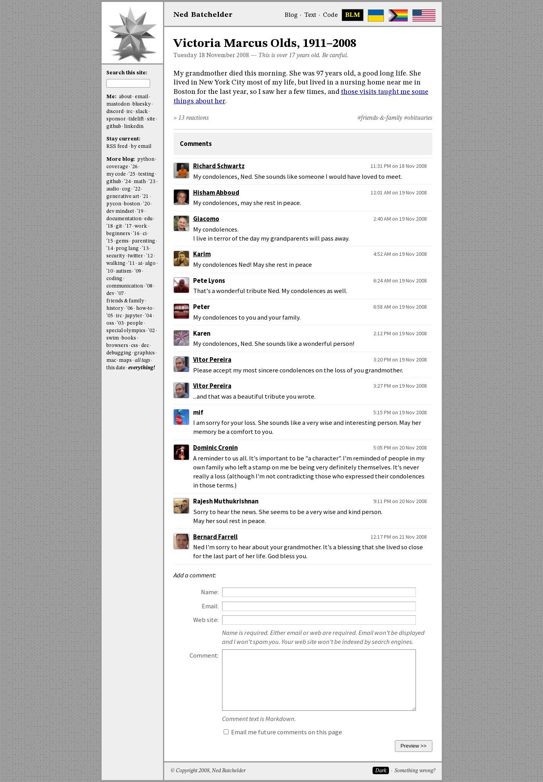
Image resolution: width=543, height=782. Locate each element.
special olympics (125, 330)
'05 (109, 315)
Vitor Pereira (212, 360)
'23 (152, 181)
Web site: (206, 620)
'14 (109, 248)
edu (148, 218)
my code (116, 174)
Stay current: (123, 139)
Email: (210, 606)
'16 (136, 233)
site (151, 119)
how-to (144, 308)
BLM (352, 15)
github (113, 126)
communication (124, 286)
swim (112, 338)
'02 (151, 330)
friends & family (125, 301)
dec (145, 345)
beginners (118, 233)
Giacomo (206, 219)
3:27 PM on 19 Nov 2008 (400, 385)
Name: (210, 592)
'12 (149, 256)
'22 (137, 189)
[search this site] (128, 83)
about (125, 96)
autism (123, 271)
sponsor (116, 119)
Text (310, 15)
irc (129, 111)
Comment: (204, 655)
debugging (118, 353)
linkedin (133, 126)
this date (115, 367)
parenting (143, 241)
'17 (128, 226)
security (115, 256)
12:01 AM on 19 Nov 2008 (399, 192)
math (140, 181)
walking (115, 263)
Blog (291, 15)
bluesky (142, 104)
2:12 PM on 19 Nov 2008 (400, 333)
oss (110, 323)
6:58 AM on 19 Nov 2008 (400, 306)
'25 (132, 174)
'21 (145, 196)
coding (114, 278)
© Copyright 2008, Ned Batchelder (208, 770)
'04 (148, 315)
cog (126, 189)
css (134, 345)
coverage (117, 166)
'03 (120, 323)
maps (125, 360)
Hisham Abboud (216, 193)
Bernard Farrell (215, 537)
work (140, 226)
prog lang (127, 248)
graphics (144, 353)
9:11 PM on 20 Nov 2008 (400, 501)
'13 (145, 248)
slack (142, 111)
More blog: (121, 159)
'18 (109, 226)
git (119, 226)
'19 (140, 211)
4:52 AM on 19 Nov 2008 (400, 253)
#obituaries (418, 118)
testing (146, 174)
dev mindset (120, 211)
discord (115, 111)
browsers (117, 345)
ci (145, 233)
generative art (122, 196)
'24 (127, 181)
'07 (120, 293)
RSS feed (116, 146)
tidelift (136, 119)
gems (122, 241)
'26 (134, 166)
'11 (131, 263)
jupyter (133, 315)
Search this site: (126, 73)
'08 (149, 286)
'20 (146, 204)
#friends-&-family (379, 118)
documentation (124, 218)
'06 (129, 308)
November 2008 (227, 55)
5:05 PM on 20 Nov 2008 (400, 447)
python (145, 159)
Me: (112, 96)
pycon (113, 204)
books (129, 338)
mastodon (118, 104)
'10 (109, 271)
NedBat (203, 15)
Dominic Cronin (215, 448)
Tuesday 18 (189, 55)
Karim (202, 254)
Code (330, 15)
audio (112, 189)
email (141, 96)
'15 (109, 241)
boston (132, 204)
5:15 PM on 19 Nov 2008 (400, 412)
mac (111, 360)
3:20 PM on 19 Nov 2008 (400, 359)
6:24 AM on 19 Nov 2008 (400, 280)
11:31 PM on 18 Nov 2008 (399, 165)
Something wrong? (414, 770)
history (115, 308)
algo (150, 263)
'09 (137, 271)
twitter (135, 256)
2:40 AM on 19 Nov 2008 (400, 218)
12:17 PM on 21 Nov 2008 (399, 536)
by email (141, 146)
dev (110, 293)
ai (140, 263)
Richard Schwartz (219, 166)
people (135, 323)
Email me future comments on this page (283, 732)
